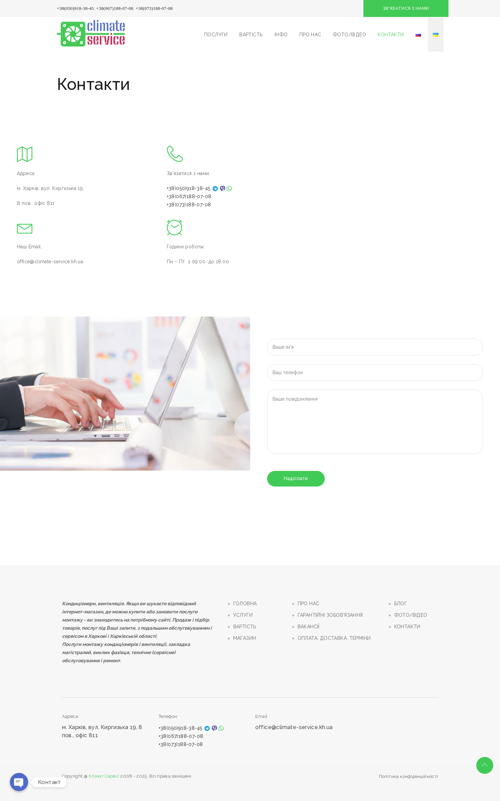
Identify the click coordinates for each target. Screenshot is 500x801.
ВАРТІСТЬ (251, 34)
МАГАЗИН (244, 638)
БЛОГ (400, 603)
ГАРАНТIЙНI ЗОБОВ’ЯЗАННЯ (330, 615)
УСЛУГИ (243, 615)
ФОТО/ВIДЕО (349, 34)
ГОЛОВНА (245, 603)
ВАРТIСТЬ (245, 626)
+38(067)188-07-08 (114, 8)
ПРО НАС (310, 34)
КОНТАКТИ (391, 34)
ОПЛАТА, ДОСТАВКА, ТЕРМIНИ (334, 638)
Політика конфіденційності (408, 776)
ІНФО (281, 34)
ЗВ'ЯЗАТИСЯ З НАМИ (406, 8)
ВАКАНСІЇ (309, 626)
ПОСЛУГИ (216, 34)
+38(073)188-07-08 (154, 8)
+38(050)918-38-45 (75, 8)
